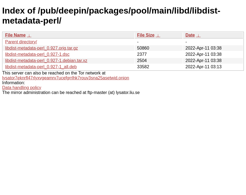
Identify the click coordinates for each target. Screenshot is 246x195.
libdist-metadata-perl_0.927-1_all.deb (41, 66)
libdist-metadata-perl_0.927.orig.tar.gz (41, 48)
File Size (145, 35)
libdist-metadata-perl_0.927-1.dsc (37, 54)
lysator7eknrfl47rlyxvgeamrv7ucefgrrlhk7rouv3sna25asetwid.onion (65, 78)
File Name (15, 35)
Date (190, 35)
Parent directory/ (21, 42)
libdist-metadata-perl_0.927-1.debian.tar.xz (46, 60)
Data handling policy (21, 87)
